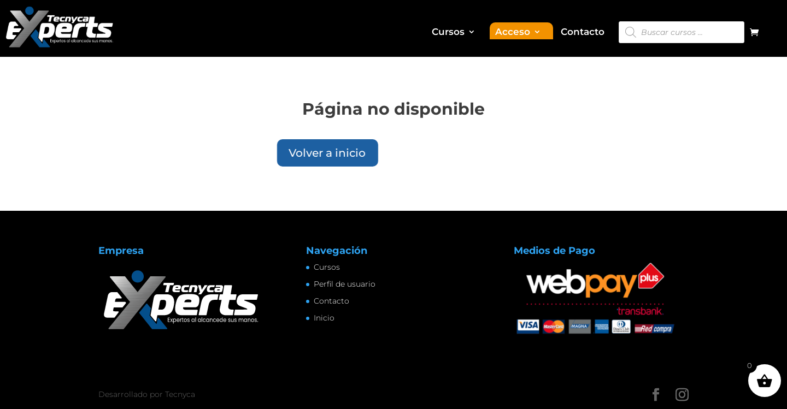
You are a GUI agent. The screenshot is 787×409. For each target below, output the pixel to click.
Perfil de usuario (344, 284)
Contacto (582, 32)
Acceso (512, 32)
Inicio (324, 318)
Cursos (448, 32)
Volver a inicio (256, 152)
